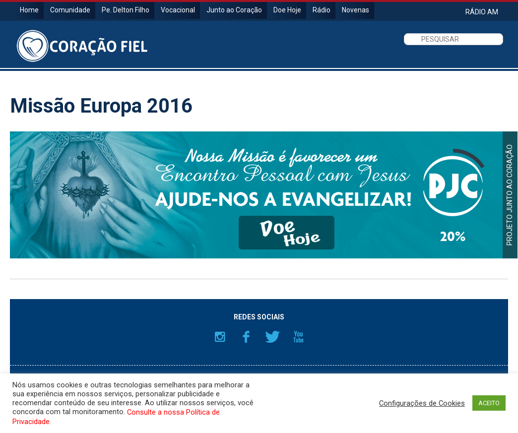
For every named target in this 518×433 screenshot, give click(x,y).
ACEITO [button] (489, 403)
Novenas (355, 9)
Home (29, 9)
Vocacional (178, 9)
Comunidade (70, 9)
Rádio (321, 9)
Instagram (219, 337)
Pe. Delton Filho (125, 9)
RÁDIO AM (481, 11)
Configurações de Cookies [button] (422, 403)
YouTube (298, 337)
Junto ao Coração (234, 9)
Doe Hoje (287, 9)
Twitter (272, 337)
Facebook (246, 337)
